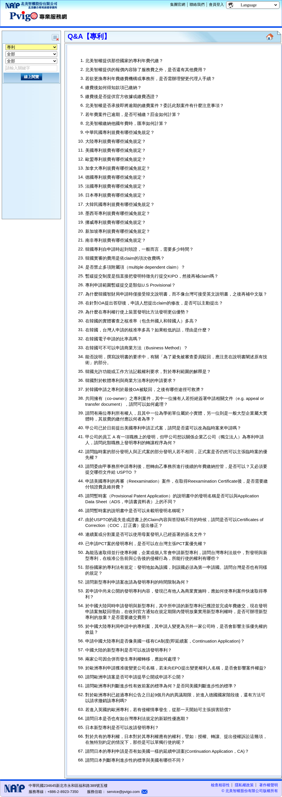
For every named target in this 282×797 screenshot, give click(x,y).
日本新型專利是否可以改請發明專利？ (122, 727)
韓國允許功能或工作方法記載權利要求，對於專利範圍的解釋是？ (148, 371)
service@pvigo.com (123, 791)
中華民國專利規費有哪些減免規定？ (120, 132)
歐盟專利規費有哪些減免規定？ (115, 159)
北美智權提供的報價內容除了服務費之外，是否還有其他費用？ (146, 69)
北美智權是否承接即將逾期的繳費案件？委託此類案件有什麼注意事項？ (154, 105)
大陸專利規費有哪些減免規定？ (115, 141)
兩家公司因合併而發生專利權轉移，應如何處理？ (133, 658)
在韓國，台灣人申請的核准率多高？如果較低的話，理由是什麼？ (148, 329)
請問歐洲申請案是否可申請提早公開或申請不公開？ (135, 676)
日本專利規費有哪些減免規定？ (115, 195)
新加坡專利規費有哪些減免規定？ (117, 231)
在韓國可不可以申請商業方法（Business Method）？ (136, 347)
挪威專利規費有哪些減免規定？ (115, 222)
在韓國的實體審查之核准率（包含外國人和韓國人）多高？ (141, 320)
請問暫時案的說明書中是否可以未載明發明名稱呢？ (135, 510)
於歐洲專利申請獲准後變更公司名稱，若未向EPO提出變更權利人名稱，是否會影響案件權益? (175, 667)
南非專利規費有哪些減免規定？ (115, 240)
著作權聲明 (268, 785)
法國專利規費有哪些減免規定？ (115, 186)
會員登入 (216, 4)
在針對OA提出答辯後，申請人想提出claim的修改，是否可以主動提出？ (154, 302)
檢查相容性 (220, 785)
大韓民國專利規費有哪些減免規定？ (120, 204)
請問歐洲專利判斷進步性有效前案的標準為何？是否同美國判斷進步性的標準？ (161, 685)
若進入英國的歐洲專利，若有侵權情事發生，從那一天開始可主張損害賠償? (158, 709)
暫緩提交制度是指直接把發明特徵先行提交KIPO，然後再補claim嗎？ (151, 276)
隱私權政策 (244, 785)
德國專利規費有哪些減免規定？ (115, 177)
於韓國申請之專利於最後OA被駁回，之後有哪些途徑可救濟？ (144, 389)
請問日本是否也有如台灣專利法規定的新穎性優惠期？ (137, 718)
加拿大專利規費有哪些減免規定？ (117, 168)
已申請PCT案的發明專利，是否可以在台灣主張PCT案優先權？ (146, 543)
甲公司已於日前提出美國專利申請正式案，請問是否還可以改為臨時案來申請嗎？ (163, 427)
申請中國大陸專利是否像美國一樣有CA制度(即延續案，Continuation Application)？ (165, 641)
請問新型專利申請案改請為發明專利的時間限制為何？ (137, 582)
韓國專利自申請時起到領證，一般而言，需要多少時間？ (139, 249)
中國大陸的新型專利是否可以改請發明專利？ (128, 649)
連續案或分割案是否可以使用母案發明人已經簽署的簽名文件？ (146, 534)
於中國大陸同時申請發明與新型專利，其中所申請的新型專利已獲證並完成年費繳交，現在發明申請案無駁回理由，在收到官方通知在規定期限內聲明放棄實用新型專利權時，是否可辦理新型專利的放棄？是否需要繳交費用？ (176, 611)
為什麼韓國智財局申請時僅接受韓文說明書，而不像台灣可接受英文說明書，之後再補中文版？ (176, 294)
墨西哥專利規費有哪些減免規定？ (117, 213)
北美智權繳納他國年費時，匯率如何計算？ (126, 123)
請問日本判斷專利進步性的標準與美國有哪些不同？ (135, 760)
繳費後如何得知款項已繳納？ (113, 87)
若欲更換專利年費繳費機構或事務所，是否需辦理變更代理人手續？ (150, 78)
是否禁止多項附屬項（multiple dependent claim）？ (135, 267)
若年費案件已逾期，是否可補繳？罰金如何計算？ (133, 114)
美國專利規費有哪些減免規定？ (115, 150)
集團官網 (177, 4)
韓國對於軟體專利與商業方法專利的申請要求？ (130, 380)
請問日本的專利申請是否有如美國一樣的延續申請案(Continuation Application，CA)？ (167, 751)
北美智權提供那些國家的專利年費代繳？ (124, 60)
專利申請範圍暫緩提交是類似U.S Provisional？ (130, 285)
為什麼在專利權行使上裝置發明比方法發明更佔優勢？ (137, 311)
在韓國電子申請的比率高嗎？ (113, 338)
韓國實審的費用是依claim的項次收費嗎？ (125, 258)
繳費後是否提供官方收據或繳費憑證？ (122, 96)
